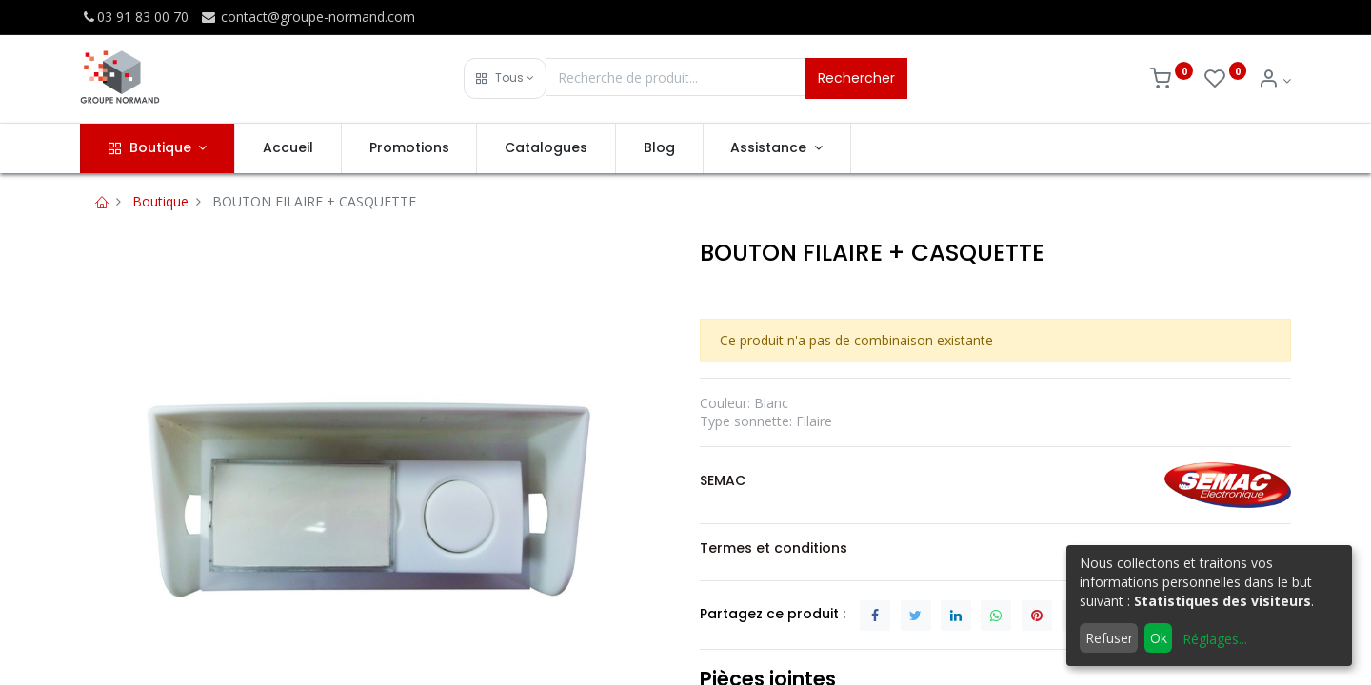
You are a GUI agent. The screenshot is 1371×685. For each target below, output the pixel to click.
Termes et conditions (773, 548)
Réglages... (1214, 639)
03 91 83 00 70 (134, 17)
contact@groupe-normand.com (307, 17)
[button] (505, 78)
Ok (1158, 638)
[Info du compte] (1274, 80)
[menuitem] (288, 148)
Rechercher (856, 78)
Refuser (1109, 638)
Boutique (160, 201)
